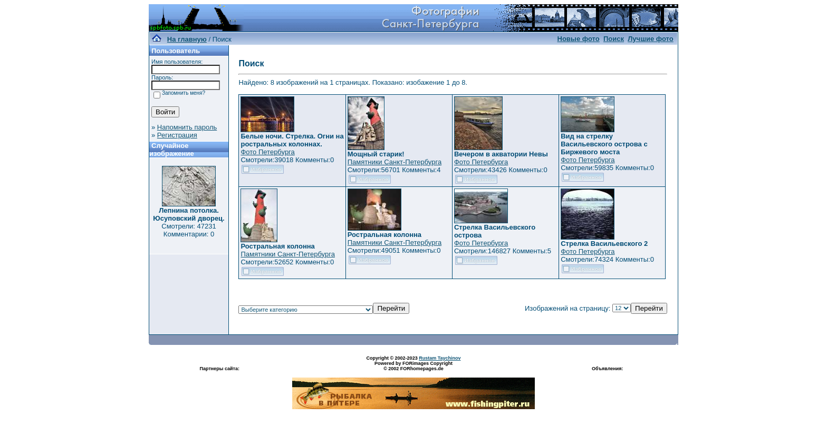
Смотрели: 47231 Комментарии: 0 (188, 230)
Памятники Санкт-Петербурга (394, 162)
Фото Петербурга (267, 152)
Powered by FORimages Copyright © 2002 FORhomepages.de (413, 366)
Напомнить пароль (187, 127)
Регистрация (177, 135)
